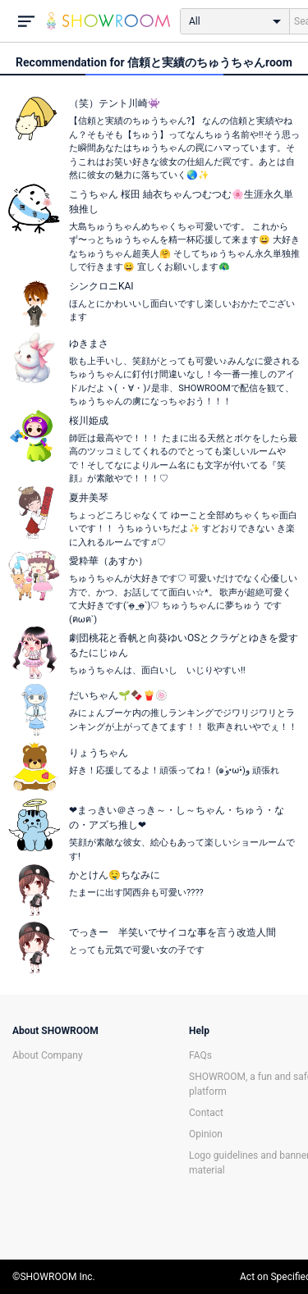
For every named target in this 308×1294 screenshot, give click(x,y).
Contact (206, 1113)
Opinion (206, 1134)
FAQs (200, 1055)
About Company (47, 1055)
